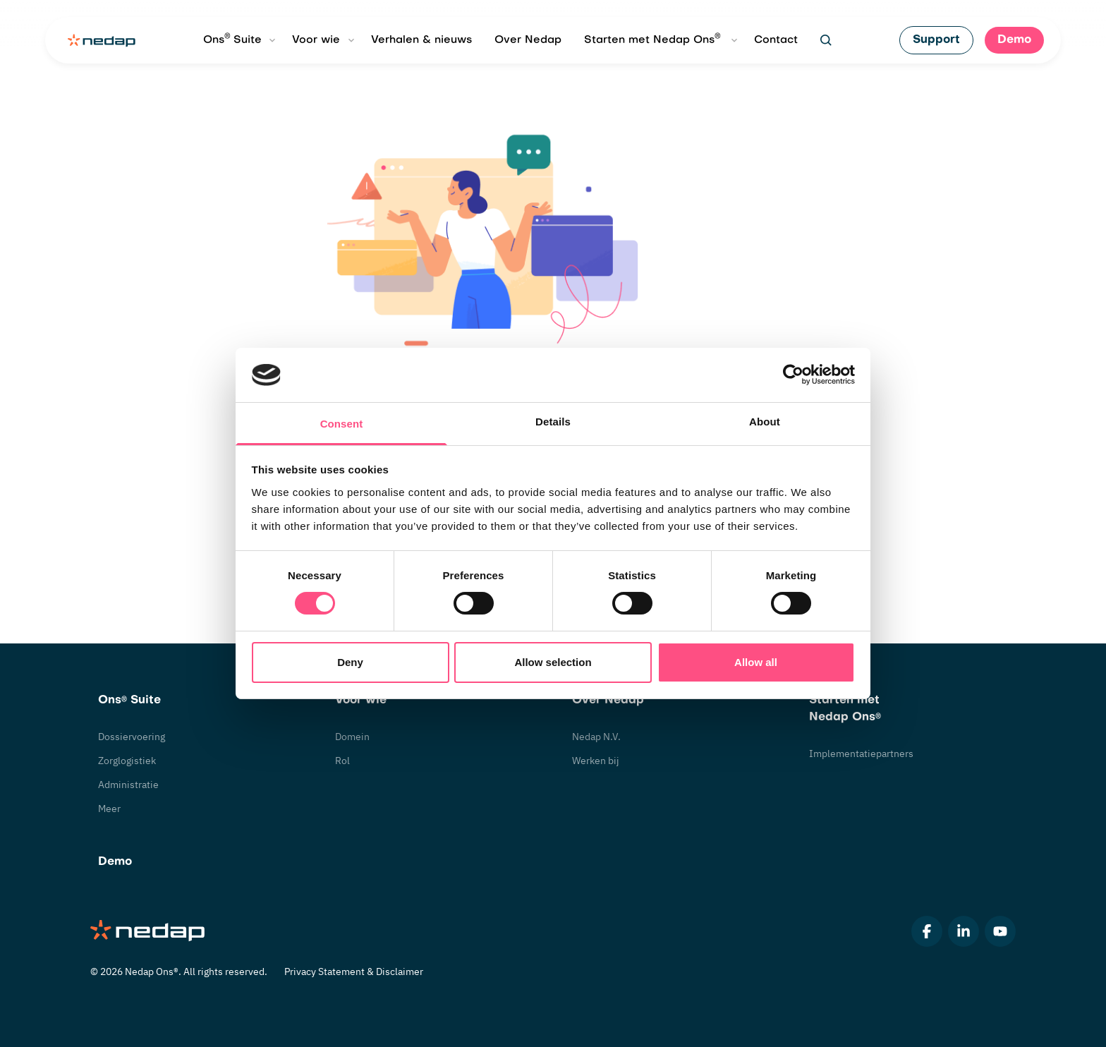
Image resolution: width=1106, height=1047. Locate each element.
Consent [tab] (341, 424)
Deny (350, 662)
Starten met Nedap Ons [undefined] (652, 38)
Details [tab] (553, 422)
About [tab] (764, 422)
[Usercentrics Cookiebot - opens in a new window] (793, 374)
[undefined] (826, 40)
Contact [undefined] (776, 40)
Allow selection (552, 662)
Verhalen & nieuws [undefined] (421, 40)
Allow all (755, 662)
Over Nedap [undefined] (527, 40)
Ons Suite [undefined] (232, 38)
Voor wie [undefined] (316, 40)
